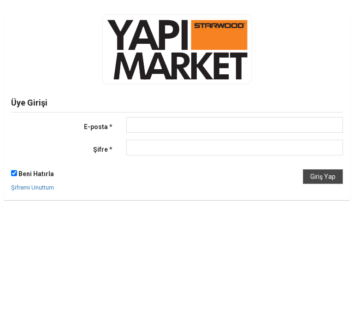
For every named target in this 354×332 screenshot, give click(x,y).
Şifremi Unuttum (32, 187)
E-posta (98, 126)
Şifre (102, 149)
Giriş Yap (323, 176)
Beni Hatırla (32, 174)
